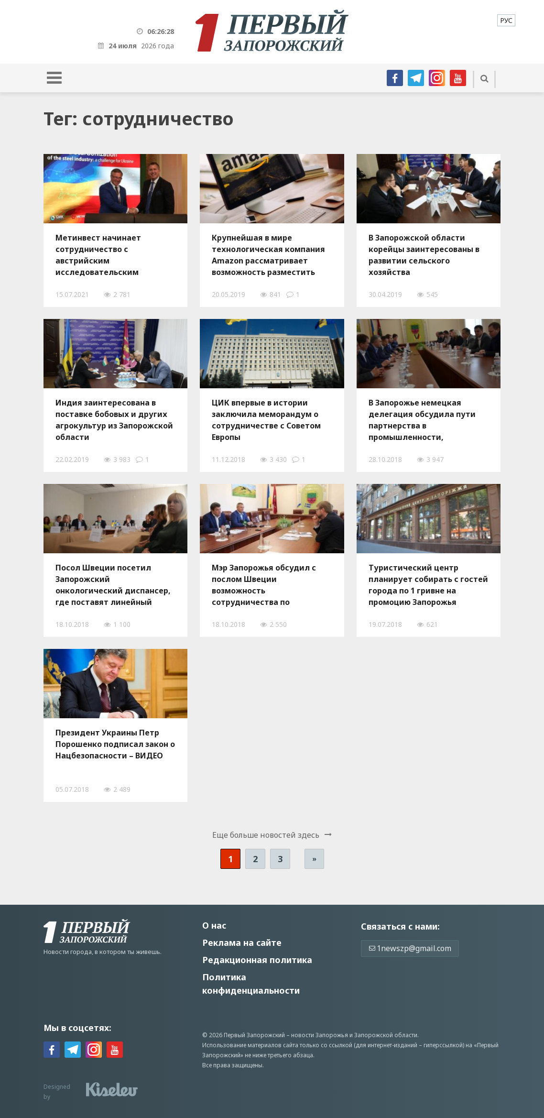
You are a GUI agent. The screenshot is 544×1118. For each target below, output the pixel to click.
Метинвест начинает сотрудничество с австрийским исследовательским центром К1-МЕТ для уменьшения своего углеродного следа (98, 254)
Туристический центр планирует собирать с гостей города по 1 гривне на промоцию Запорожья (428, 584)
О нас (214, 925)
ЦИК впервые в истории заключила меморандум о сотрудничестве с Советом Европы (266, 419)
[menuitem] (506, 20)
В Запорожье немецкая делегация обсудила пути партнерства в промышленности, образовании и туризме (422, 419)
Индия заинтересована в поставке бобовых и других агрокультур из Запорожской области (114, 419)
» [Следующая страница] (314, 858)
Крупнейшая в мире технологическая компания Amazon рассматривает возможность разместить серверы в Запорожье (268, 254)
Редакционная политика (257, 959)
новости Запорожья (319, 1035)
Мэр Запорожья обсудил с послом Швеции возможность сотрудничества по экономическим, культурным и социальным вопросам (271, 584)
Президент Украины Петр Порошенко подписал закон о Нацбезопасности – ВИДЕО (115, 744)
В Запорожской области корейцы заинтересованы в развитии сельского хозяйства (424, 254)
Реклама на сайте (242, 942)
